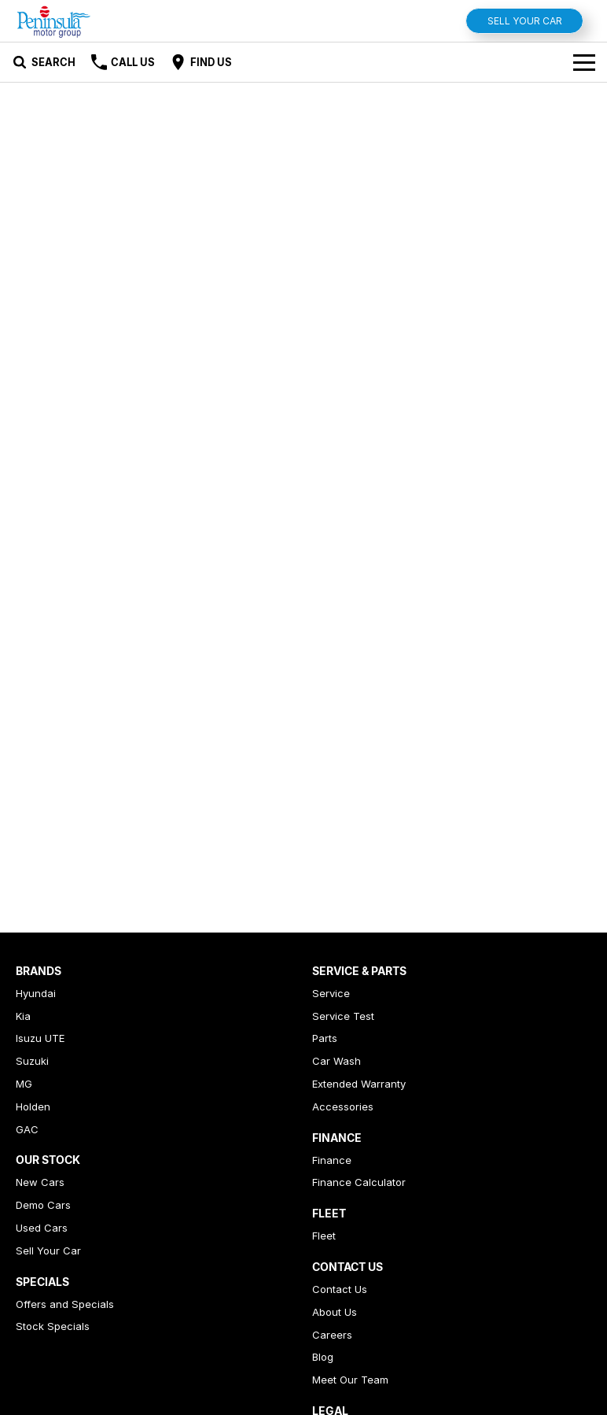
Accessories (342, 1106)
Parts (324, 1038)
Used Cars (42, 1227)
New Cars (40, 1182)
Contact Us (339, 1289)
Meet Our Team (350, 1379)
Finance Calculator (359, 1182)
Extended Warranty (359, 1083)
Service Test (343, 1016)
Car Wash (336, 1061)
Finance (331, 1160)
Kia (23, 1016)
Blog (322, 1356)
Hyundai (36, 993)
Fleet (324, 1235)
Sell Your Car (524, 21)
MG (24, 1083)
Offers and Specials (65, 1304)
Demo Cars (43, 1205)
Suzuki (32, 1061)
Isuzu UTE (40, 1038)
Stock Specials (53, 1326)
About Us (334, 1312)
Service (331, 993)
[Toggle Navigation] (584, 62)
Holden (33, 1106)
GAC (27, 1129)
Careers (332, 1334)
